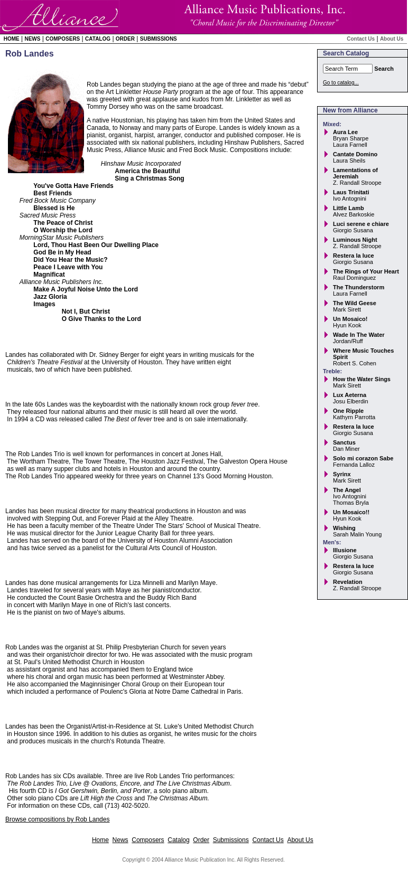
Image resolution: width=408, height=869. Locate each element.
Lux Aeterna (349, 395)
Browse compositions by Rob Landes (57, 819)
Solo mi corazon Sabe (363, 458)
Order (125, 39)
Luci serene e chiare (361, 224)
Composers (62, 39)
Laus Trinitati (351, 192)
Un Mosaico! (350, 319)
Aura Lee (345, 132)
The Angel (347, 490)
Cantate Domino (355, 154)
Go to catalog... (341, 83)
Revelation (348, 582)
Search (384, 68)
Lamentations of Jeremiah (355, 173)
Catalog (97, 39)
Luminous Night (355, 240)
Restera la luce (353, 255)
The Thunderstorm (358, 287)
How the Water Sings (362, 379)
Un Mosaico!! (351, 512)
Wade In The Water (359, 335)
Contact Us (361, 39)
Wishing (344, 528)
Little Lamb (348, 208)
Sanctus (344, 442)
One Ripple (348, 411)
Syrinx (342, 474)
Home (12, 39)
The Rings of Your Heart (366, 271)
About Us (391, 39)
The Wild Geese (354, 303)
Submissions (158, 39)
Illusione (345, 550)
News (32, 39)
